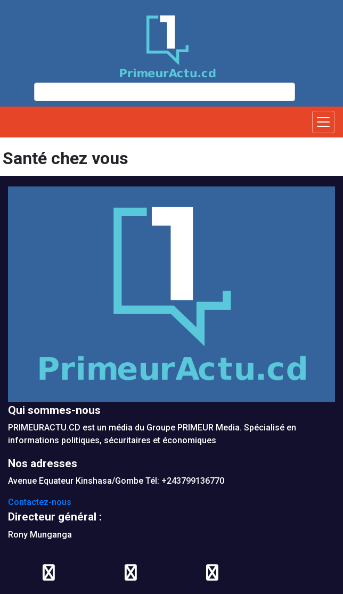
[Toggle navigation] (323, 122)
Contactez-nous (39, 502)
